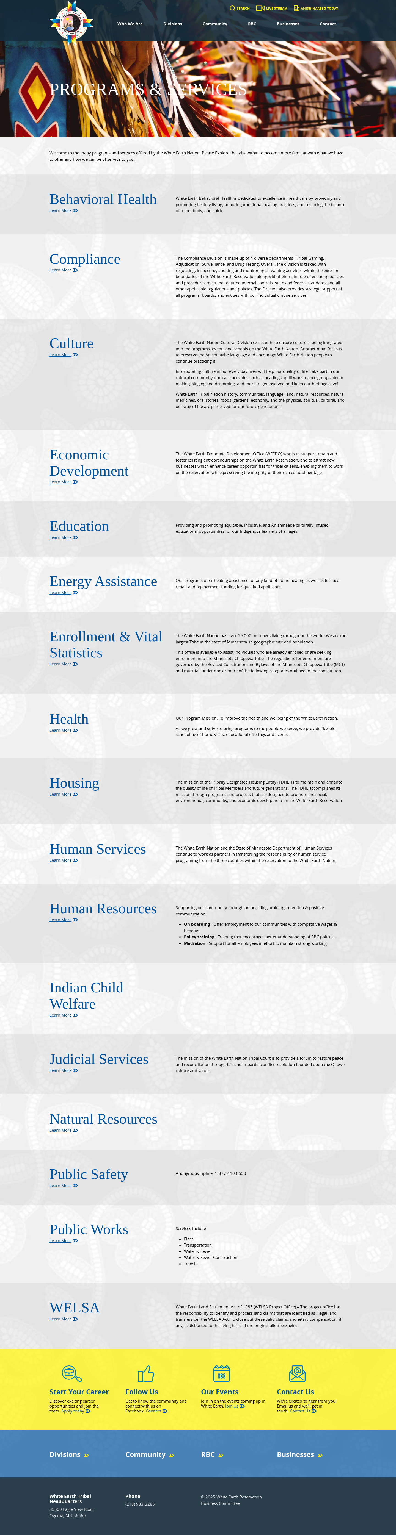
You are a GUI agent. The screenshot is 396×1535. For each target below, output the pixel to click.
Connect (153, 1411)
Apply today (72, 1411)
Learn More (61, 210)
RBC (252, 24)
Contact (328, 24)
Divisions (172, 24)
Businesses (288, 24)
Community (215, 24)
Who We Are (130, 24)
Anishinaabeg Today (319, 8)
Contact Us (300, 1411)
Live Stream (276, 8)
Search (243, 8)
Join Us (231, 1406)
